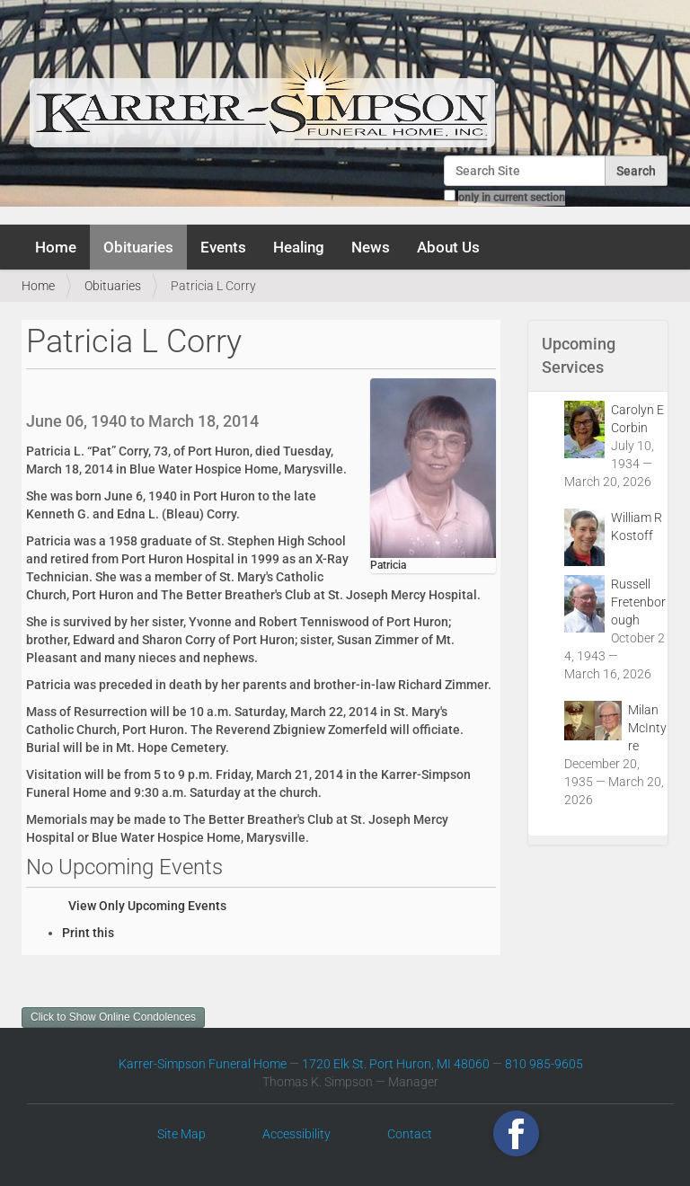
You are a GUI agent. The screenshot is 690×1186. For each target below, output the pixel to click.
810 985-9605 (544, 1064)
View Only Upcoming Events (147, 905)
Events (223, 247)
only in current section (511, 197)
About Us (448, 247)
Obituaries (138, 247)
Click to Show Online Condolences (113, 1017)
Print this (88, 932)
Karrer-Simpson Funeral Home (203, 1064)
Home (55, 247)
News (370, 247)
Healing (298, 247)
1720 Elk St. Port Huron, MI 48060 (396, 1064)
